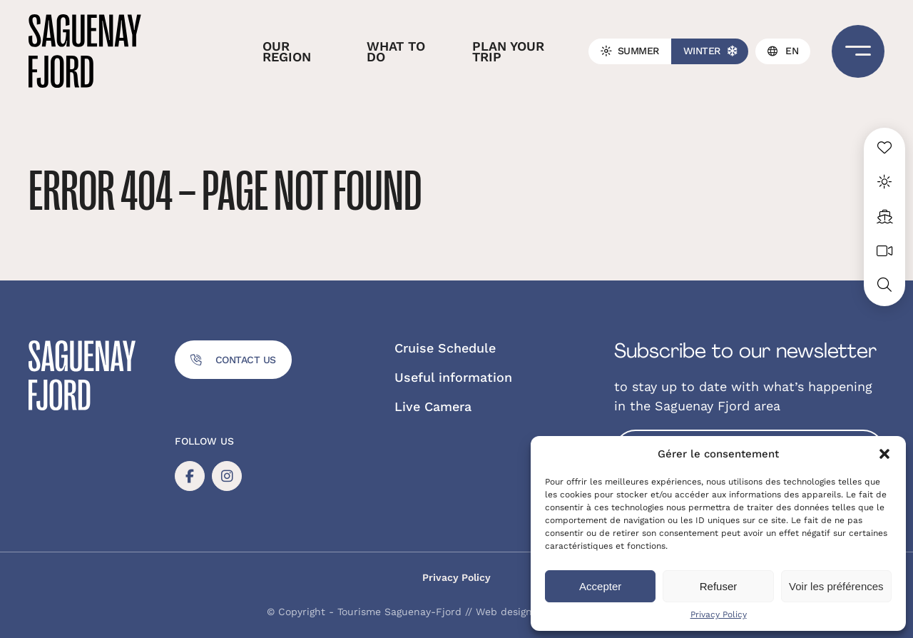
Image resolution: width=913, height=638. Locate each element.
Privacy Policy (718, 614)
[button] (884, 454)
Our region (286, 51)
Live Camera (432, 406)
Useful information (453, 377)
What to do (396, 51)
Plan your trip (508, 51)
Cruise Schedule (445, 347)
